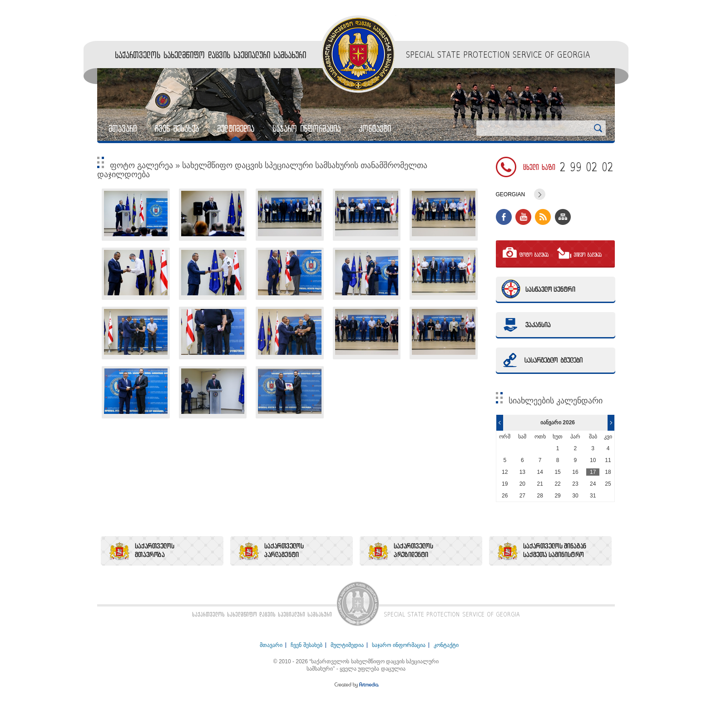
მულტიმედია (235, 128)
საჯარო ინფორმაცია (306, 128)
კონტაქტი (375, 128)
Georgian (510, 194)
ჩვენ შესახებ (177, 128)
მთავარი (123, 128)
